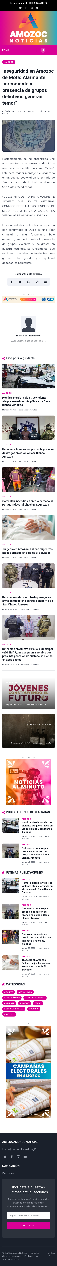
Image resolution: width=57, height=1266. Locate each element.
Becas (38, 1003)
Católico (9, 1014)
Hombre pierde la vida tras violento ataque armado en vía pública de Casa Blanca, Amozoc (26, 401)
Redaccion (9, 111)
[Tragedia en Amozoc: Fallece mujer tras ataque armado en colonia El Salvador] (28, 527)
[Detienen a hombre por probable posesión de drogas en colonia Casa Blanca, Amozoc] (28, 428)
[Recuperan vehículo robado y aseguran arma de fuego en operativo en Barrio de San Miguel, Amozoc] (28, 575)
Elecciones (8, 1173)
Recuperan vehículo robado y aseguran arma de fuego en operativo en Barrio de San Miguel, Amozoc (27, 601)
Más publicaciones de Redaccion (28, 341)
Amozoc (8, 62)
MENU (4, 50)
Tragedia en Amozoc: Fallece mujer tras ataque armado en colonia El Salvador (36, 965)
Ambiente (9, 1003)
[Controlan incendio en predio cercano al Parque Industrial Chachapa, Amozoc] (28, 479)
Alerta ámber (12, 998)
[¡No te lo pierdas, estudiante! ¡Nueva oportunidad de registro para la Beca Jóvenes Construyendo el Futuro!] (28, 692)
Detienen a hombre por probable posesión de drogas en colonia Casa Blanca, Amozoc (28, 453)
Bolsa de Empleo (14, 1009)
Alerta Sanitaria (35, 998)
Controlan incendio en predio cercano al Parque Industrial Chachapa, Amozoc (36, 939)
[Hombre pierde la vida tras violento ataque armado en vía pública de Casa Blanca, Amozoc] (28, 376)
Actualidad (25, 992)
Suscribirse (28, 1225)
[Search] (43, 50)
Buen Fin (34, 1009)
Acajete (8, 992)
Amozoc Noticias (18, 1253)
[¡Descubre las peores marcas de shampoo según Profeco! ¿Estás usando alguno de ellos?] (28, 731)
